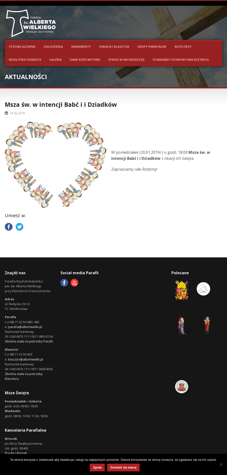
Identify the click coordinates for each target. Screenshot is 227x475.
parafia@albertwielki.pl (25, 327)
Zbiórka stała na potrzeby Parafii (29, 341)
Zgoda (97, 467)
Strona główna (22, 47)
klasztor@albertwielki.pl (25, 359)
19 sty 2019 (17, 113)
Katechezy (183, 47)
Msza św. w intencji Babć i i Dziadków (61, 104)
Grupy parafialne (151, 47)
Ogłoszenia (53, 47)
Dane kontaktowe (85, 60)
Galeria (55, 60)
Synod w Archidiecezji (126, 60)
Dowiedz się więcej (123, 467)
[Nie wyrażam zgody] (221, 464)
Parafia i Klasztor (114, 47)
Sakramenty (81, 47)
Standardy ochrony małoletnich (181, 60)
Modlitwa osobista (25, 60)
